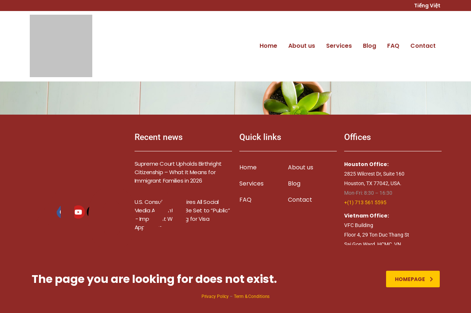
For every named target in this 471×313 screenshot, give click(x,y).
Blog (369, 46)
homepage (414, 279)
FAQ (393, 46)
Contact (423, 46)
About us (301, 46)
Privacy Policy (215, 296)
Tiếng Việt (428, 5)
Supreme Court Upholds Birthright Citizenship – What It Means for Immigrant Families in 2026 (178, 172)
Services (339, 46)
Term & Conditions (252, 296)
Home (268, 46)
